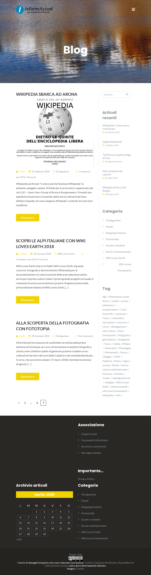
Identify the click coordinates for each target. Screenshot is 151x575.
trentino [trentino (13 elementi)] (118, 373)
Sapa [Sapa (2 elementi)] (126, 360)
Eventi (109, 226)
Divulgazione (62, 171)
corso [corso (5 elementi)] (105, 326)
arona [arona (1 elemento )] (124, 300)
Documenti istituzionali (94, 440)
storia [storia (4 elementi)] (124, 365)
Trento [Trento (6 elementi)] (106, 378)
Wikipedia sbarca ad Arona (46, 94)
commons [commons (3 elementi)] (120, 313)
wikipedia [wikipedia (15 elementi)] (107, 395)
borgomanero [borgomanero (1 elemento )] (110, 309)
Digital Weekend (112, 141)
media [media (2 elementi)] (116, 343)
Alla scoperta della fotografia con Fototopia (52, 325)
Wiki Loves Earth (66, 253)
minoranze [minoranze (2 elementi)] (111, 348)
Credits (80, 568)
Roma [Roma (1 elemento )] (117, 360)
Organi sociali (89, 433)
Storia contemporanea (118, 251)
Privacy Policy (86, 478)
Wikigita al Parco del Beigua (114, 189)
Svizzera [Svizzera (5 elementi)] (107, 373)
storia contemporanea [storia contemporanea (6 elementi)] (114, 369)
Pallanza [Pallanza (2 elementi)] (107, 360)
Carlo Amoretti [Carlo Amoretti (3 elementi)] (114, 311)
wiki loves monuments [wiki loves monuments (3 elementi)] (114, 390)
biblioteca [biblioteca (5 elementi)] (108, 305)
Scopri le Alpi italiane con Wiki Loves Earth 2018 (50, 243)
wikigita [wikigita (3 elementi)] (109, 382)
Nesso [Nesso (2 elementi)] (124, 352)
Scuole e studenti (115, 245)
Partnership (112, 239)
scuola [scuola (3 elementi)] (106, 365)
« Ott (19, 539)
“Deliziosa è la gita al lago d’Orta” (116, 156)
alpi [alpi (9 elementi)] (104, 296)
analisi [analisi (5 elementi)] (115, 300)
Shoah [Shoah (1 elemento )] (115, 365)
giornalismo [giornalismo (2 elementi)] (109, 339)
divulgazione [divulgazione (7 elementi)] (118, 326)
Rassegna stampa (91, 452)
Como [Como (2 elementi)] (105, 318)
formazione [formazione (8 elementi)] (108, 335)
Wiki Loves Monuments (124, 267)
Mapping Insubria (116, 232)
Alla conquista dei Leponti (112, 172)
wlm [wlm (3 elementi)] (118, 395)
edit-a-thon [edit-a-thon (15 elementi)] (108, 330)
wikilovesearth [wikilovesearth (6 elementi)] (119, 386)
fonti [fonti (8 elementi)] (120, 330)
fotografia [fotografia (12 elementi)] (124, 335)
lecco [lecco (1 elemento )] (108, 343)
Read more (27, 217)
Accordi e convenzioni (93, 446)
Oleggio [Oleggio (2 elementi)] (107, 356)
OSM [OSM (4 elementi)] (117, 356)
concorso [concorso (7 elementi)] (122, 322)
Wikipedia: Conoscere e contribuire (115, 127)
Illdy (79, 554)
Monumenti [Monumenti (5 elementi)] (111, 352)
